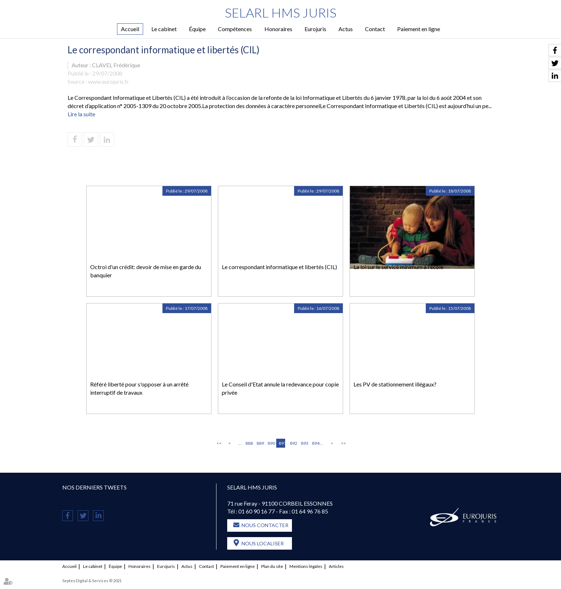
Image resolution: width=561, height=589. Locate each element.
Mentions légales (305, 566)
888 (248, 443)
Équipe (197, 28)
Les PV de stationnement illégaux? (394, 384)
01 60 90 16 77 (256, 511)
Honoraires (278, 28)
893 (304, 443)
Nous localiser (263, 543)
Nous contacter (265, 525)
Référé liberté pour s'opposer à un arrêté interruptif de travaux (139, 388)
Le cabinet (164, 28)
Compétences (235, 28)
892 (293, 443)
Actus (345, 28)
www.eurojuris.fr (108, 81)
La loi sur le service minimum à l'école (398, 266)
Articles (336, 566)
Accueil (130, 28)
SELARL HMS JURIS (281, 12)
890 (271, 443)
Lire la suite (81, 114)
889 (260, 443)
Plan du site (272, 566)
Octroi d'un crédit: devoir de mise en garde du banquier (145, 270)
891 (282, 443)
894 (315, 443)
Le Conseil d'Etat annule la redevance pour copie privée (280, 388)
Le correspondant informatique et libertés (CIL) (279, 266)
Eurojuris (315, 28)
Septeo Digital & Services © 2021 (92, 580)
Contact (375, 28)
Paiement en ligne (418, 28)
